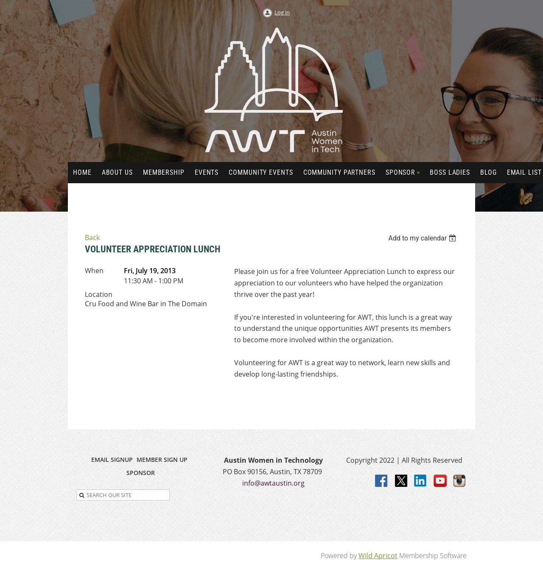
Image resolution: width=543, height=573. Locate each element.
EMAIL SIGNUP (112, 460)
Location (98, 294)
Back (92, 237)
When (94, 270)
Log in (282, 12)
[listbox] (423, 238)
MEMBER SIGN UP (162, 460)
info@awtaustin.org (273, 483)
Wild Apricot (377, 555)
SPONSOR (140, 473)
